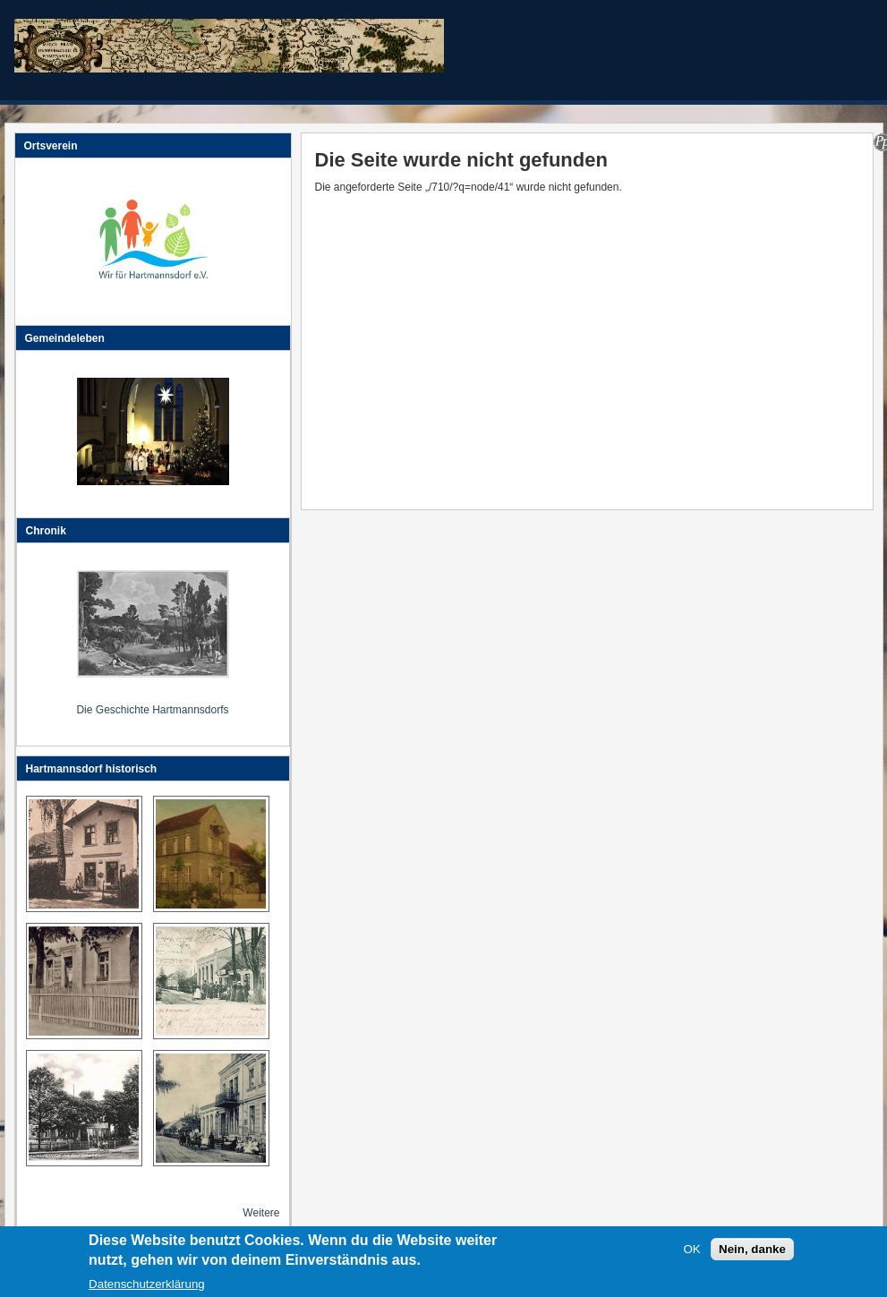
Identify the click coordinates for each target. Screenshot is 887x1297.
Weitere (261, 1213)
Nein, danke (752, 1254)
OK (691, 1254)
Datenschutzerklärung (147, 1289)
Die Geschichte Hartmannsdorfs (152, 710)
